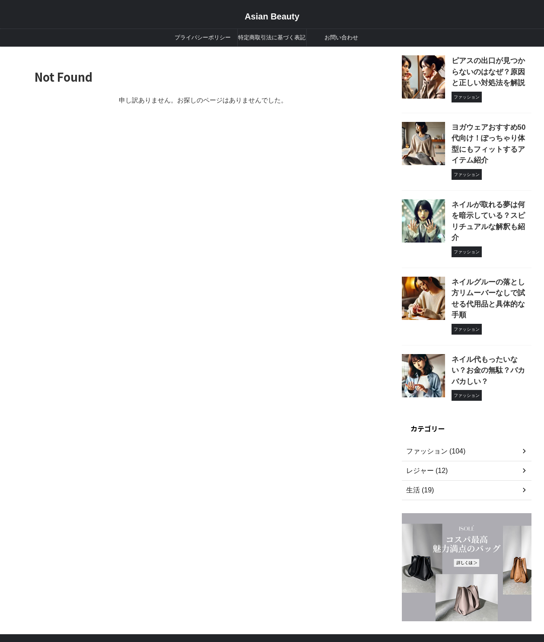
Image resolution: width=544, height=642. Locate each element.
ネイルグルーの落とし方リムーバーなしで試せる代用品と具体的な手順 (491, 257)
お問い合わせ (341, 37)
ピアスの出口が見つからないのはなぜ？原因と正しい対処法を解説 (491, 70)
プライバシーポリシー (203, 37)
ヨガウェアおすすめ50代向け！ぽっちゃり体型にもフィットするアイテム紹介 (491, 132)
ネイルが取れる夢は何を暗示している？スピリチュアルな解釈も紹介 (491, 195)
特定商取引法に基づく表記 (271, 37)
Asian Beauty (272, 16)
